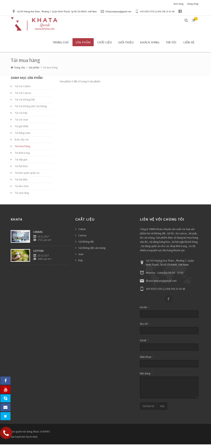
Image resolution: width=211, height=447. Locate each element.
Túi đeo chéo (22, 189)
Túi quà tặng (22, 195)
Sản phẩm (34, 69)
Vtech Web (31, 439)
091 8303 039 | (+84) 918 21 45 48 (154, 11)
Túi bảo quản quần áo (27, 175)
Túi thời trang (22, 155)
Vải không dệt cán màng (91, 250)
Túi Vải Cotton (22, 89)
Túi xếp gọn (21, 162)
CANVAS (38, 234)
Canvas (82, 238)
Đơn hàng (178, 3)
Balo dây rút (21, 142)
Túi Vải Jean (21, 122)
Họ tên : (144, 310)
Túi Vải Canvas (23, 95)
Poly (80, 263)
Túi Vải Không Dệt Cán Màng (31, 109)
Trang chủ (19, 69)
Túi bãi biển (21, 182)
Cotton (82, 231)
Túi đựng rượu (22, 135)
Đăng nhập (192, 3)
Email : (144, 343)
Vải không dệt (86, 244)
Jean (80, 257)
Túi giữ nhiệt (21, 129)
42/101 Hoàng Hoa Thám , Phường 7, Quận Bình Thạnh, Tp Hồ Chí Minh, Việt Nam (54, 11)
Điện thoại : (147, 359)
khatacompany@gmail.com (116, 11)
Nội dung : (146, 376)
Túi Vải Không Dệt (25, 102)
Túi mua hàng (22, 149)
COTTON (38, 253)
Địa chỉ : (145, 326)
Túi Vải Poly (21, 115)
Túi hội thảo (21, 169)
